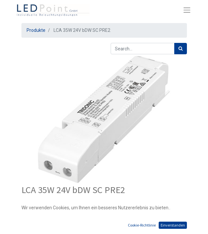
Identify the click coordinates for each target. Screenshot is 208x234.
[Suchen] (180, 48)
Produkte (36, 30)
